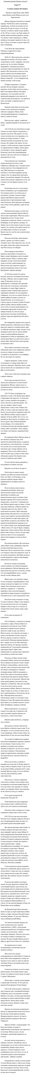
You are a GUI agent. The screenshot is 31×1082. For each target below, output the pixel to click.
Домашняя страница (10, 1)
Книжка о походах (22, 1)
